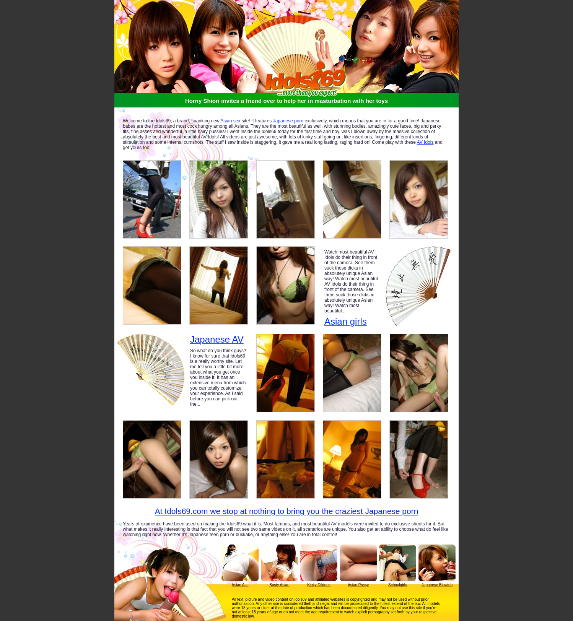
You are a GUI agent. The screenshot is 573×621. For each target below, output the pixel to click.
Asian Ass (240, 585)
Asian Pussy (358, 585)
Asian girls (345, 321)
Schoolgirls (397, 585)
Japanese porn (288, 121)
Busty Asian (279, 585)
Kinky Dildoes (318, 585)
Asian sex (230, 121)
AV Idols (425, 142)
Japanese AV (217, 339)
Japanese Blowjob (437, 585)
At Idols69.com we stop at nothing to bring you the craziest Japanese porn (286, 511)
